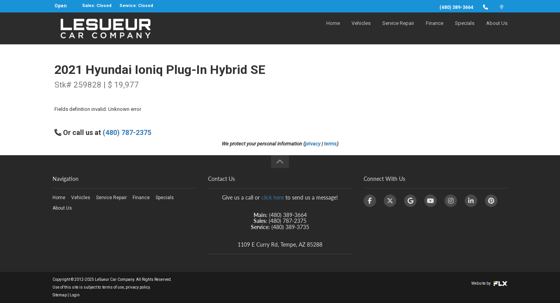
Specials (464, 30)
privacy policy (138, 287)
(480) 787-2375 (127, 132)
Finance (434, 30)
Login (75, 295)
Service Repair (398, 30)
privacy (312, 144)
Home (333, 30)
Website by (489, 283)
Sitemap (59, 295)
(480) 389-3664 (456, 7)
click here (272, 197)
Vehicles (361, 30)
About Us (497, 30)
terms (330, 144)
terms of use (113, 287)
